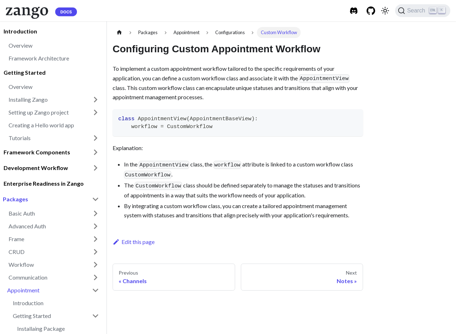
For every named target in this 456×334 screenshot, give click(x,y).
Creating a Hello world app (41, 125)
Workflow (21, 264)
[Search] (422, 10)
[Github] (370, 10)
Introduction (20, 31)
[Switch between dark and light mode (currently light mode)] (385, 10)
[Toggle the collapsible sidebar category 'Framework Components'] (95, 152)
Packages (15, 199)
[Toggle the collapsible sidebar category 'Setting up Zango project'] (95, 112)
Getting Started (25, 72)
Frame (16, 238)
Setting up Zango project (39, 112)
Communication (28, 277)
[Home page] (119, 32)
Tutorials (20, 137)
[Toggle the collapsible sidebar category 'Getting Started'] (95, 316)
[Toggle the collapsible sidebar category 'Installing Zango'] (95, 99)
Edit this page (134, 241)
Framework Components (37, 152)
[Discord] (353, 10)
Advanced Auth (27, 226)
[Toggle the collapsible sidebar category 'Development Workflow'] (95, 168)
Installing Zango (28, 99)
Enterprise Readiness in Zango (44, 183)
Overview (20, 45)
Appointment (23, 290)
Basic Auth (22, 213)
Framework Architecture (39, 58)
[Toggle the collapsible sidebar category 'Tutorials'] (95, 138)
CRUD (17, 251)
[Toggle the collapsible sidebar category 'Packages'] (95, 199)
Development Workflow (36, 167)
